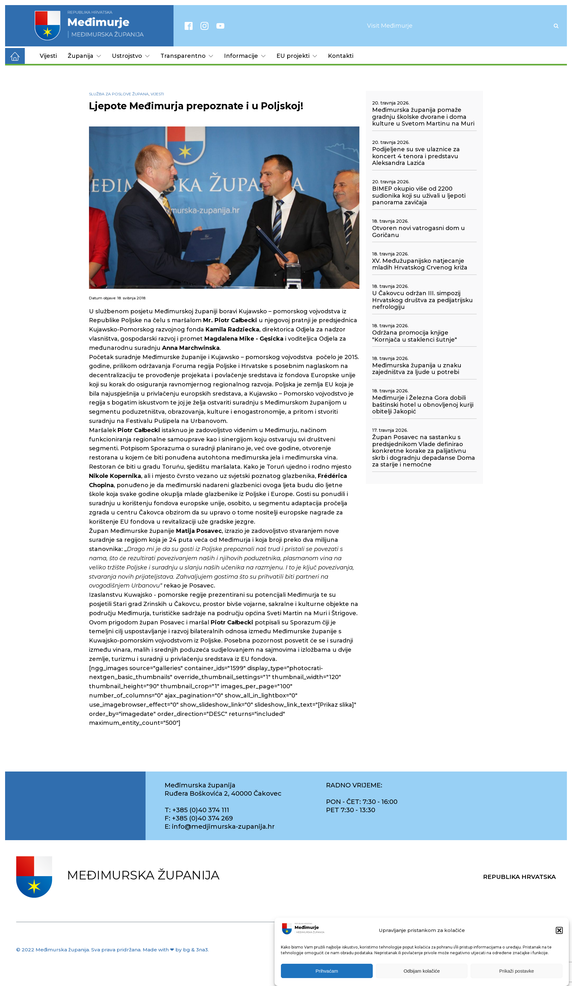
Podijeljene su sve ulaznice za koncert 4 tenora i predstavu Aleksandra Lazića (416, 156)
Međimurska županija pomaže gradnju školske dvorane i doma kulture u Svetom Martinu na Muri (423, 117)
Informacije (245, 55)
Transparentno (186, 55)
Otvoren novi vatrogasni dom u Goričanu (418, 232)
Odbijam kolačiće (422, 971)
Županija (84, 55)
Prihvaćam (327, 971)
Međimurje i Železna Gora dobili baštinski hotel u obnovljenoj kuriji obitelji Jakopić (422, 405)
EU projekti (296, 55)
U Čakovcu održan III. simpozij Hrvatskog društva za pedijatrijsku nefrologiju (422, 300)
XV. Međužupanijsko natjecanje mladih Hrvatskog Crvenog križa (419, 264)
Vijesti (48, 55)
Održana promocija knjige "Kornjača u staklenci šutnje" (414, 336)
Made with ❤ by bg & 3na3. (176, 950)
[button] (559, 931)
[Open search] (556, 26)
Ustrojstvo (131, 55)
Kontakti (340, 55)
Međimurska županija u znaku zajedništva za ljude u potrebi (416, 369)
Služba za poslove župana (119, 94)
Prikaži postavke (516, 971)
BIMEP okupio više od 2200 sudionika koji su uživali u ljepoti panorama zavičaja (419, 196)
